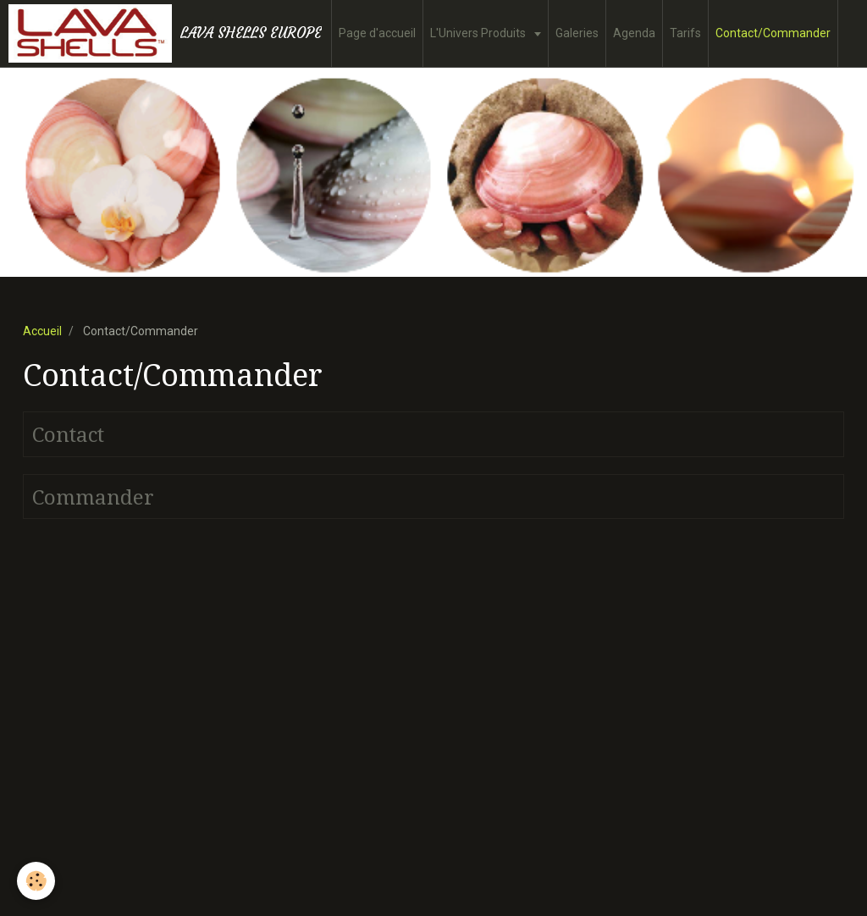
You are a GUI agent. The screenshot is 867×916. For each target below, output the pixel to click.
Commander (93, 497)
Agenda (634, 33)
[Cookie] (36, 881)
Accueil (42, 331)
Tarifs (685, 33)
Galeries (577, 33)
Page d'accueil (377, 33)
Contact (68, 435)
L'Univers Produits (479, 33)
